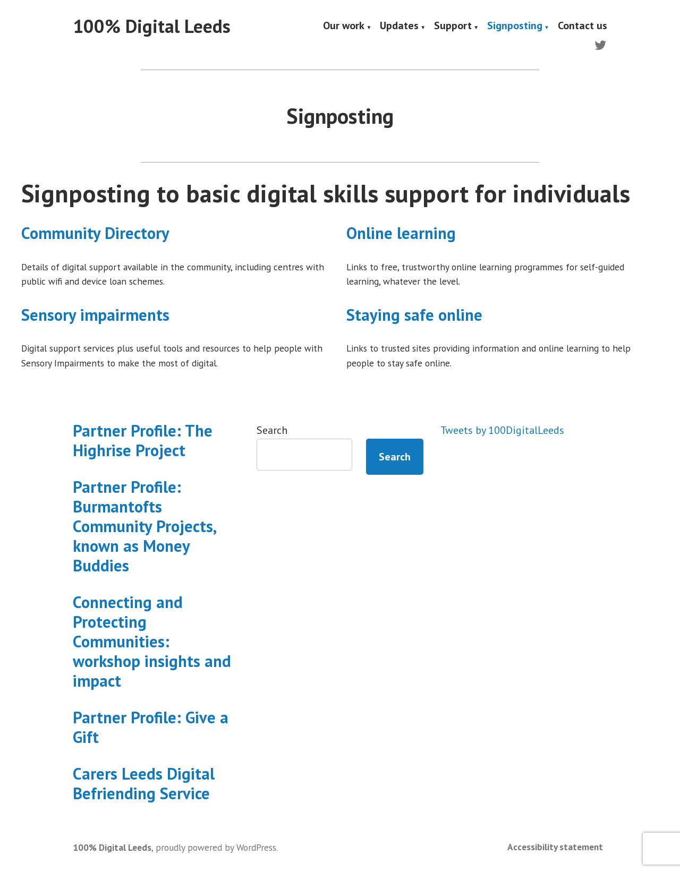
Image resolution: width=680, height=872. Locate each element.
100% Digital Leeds (152, 26)
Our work (343, 26)
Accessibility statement (555, 847)
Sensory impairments (95, 314)
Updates (399, 26)
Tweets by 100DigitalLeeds (502, 430)
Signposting (514, 26)
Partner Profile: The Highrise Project (142, 440)
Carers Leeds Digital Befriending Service (144, 783)
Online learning (401, 233)
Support (453, 26)
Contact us (582, 26)
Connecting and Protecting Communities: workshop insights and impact (152, 641)
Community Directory (95, 233)
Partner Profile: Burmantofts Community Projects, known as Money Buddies (144, 526)
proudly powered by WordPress (216, 847)
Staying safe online (414, 314)
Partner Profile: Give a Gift (150, 727)
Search (272, 430)
